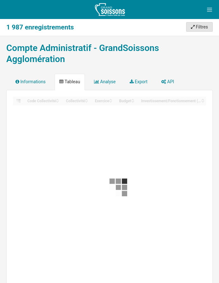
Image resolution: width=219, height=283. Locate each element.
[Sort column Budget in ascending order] (132, 99)
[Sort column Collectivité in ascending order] (86, 99)
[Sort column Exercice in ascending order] (110, 99)
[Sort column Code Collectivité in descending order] (57, 101)
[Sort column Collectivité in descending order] (86, 101)
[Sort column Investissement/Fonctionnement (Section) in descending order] (202, 101)
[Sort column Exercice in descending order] (110, 101)
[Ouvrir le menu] (209, 9)
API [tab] (167, 81)
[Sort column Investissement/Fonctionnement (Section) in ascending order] (202, 99)
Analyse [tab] (105, 81)
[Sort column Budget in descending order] (132, 101)
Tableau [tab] (69, 81)
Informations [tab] (30, 81)
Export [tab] (139, 81)
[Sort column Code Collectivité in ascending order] (57, 99)
